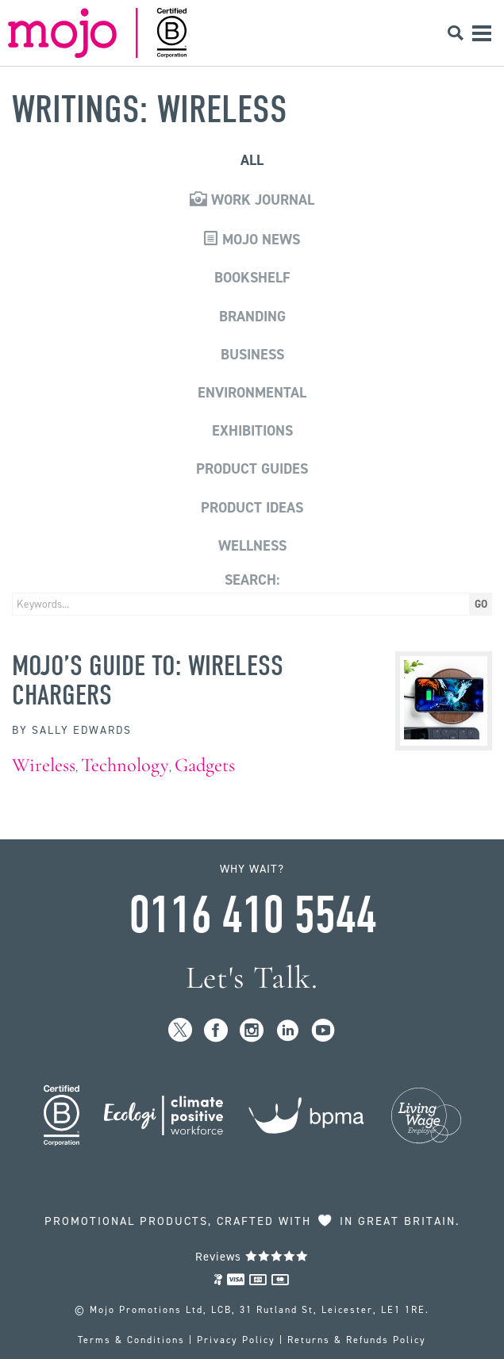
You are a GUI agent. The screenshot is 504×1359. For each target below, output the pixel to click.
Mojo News (252, 239)
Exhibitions (252, 430)
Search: (252, 579)
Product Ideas (252, 507)
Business (252, 354)
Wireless (43, 765)
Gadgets (205, 765)
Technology (125, 765)
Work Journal (252, 199)
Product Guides (252, 468)
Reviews (252, 1257)
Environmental (252, 392)
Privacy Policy (236, 1340)
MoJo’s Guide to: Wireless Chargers (147, 680)
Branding (252, 316)
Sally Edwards (82, 730)
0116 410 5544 (252, 915)
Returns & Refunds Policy (356, 1340)
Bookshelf (252, 277)
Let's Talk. (252, 977)
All (252, 160)
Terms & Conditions (131, 1340)
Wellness (252, 545)
